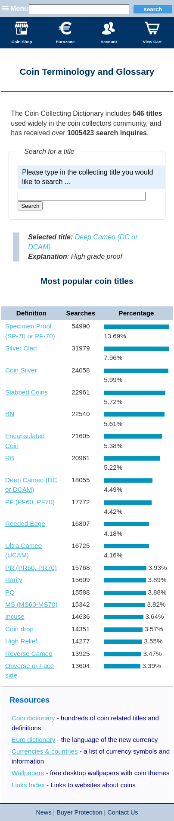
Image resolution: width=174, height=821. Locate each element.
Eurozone (65, 33)
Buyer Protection (79, 812)
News (43, 812)
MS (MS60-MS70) (31, 604)
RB (9, 457)
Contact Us (122, 812)
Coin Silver (21, 370)
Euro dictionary (33, 739)
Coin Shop (22, 33)
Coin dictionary (33, 718)
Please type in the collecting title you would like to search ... (87, 177)
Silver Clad (21, 348)
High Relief (21, 641)
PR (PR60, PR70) (31, 567)
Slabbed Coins (26, 392)
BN (9, 413)
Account (108, 33)
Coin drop (19, 629)
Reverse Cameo (29, 653)
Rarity (13, 579)
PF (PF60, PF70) (30, 502)
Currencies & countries (45, 751)
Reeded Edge (25, 523)
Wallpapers (28, 772)
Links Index (28, 785)
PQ (10, 592)
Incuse (15, 616)
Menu (19, 8)
